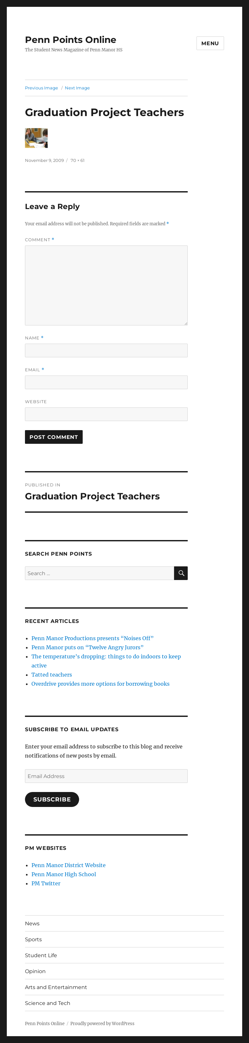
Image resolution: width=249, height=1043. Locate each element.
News (32, 923)
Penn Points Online (70, 39)
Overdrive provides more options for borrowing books (100, 683)
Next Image (77, 87)
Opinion (35, 971)
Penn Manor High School (63, 874)
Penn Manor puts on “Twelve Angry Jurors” (87, 647)
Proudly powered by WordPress (102, 1023)
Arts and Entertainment (56, 987)
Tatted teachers (51, 674)
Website (36, 401)
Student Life (41, 955)
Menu (210, 43)
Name (34, 338)
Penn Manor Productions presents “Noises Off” (92, 638)
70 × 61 (78, 160)
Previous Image (41, 87)
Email (34, 370)
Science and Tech (47, 1003)
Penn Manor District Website (68, 865)
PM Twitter (45, 883)
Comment (39, 240)
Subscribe (52, 799)
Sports (33, 939)
